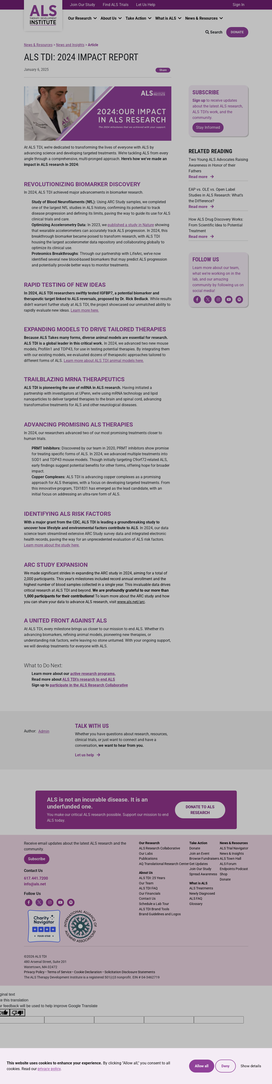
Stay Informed (208, 127)
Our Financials (149, 894)
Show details (251, 1066)
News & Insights (232, 854)
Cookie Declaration (88, 972)
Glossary (196, 904)
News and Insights (70, 45)
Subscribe (36, 859)
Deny (225, 1066)
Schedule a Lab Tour (154, 904)
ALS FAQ (195, 899)
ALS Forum (228, 864)
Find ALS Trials (115, 4)
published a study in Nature (131, 225)
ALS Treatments (201, 888)
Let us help (87, 755)
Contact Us (147, 899)
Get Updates (198, 864)
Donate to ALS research (200, 810)
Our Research (80, 18)
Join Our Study (82, 4)
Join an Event (199, 854)
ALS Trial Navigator (234, 848)
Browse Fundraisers (204, 859)
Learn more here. (85, 310)
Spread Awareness (203, 874)
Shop (223, 874)
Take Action (136, 18)
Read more (201, 176)
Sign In (238, 4)
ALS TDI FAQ (148, 888)
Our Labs (146, 854)
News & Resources (202, 18)
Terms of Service (59, 972)
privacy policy (49, 1069)
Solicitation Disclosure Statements (129, 972)
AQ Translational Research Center (164, 864)
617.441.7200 (36, 878)
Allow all (201, 1066)
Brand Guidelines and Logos (160, 914)
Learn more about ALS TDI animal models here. (104, 360)
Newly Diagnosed (202, 894)
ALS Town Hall (230, 859)
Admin (43, 731)
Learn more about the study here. (52, 545)
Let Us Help (145, 4)
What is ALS (166, 18)
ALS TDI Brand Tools (154, 909)
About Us (109, 18)
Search (213, 32)
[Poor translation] (17, 1012)
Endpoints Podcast (234, 869)
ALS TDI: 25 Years (152, 878)
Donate (237, 32)
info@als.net (35, 884)
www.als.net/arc (131, 602)
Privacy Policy (34, 972)
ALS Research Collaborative (159, 848)
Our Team (146, 883)
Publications (148, 859)
